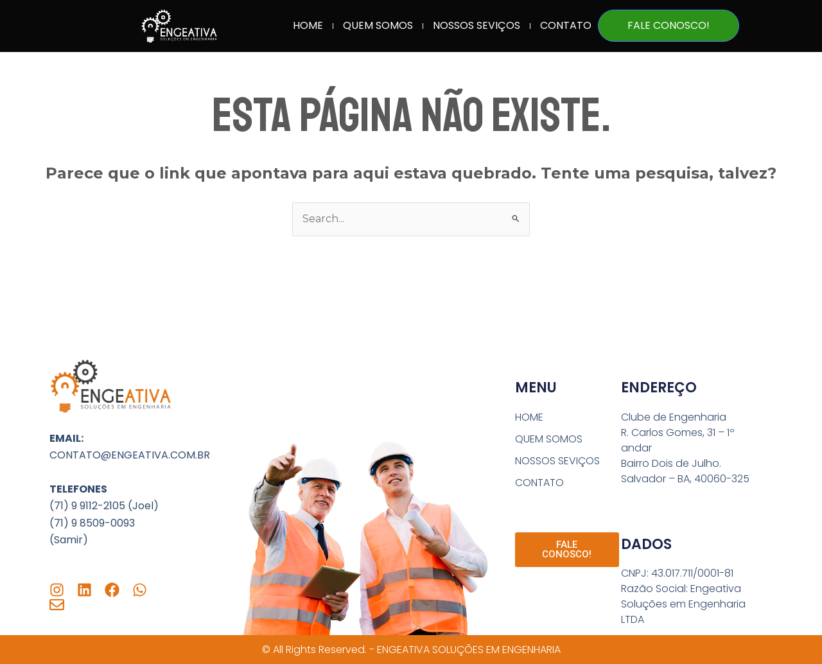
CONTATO (565, 25)
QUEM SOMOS (378, 25)
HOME (308, 25)
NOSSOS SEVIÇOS (476, 25)
